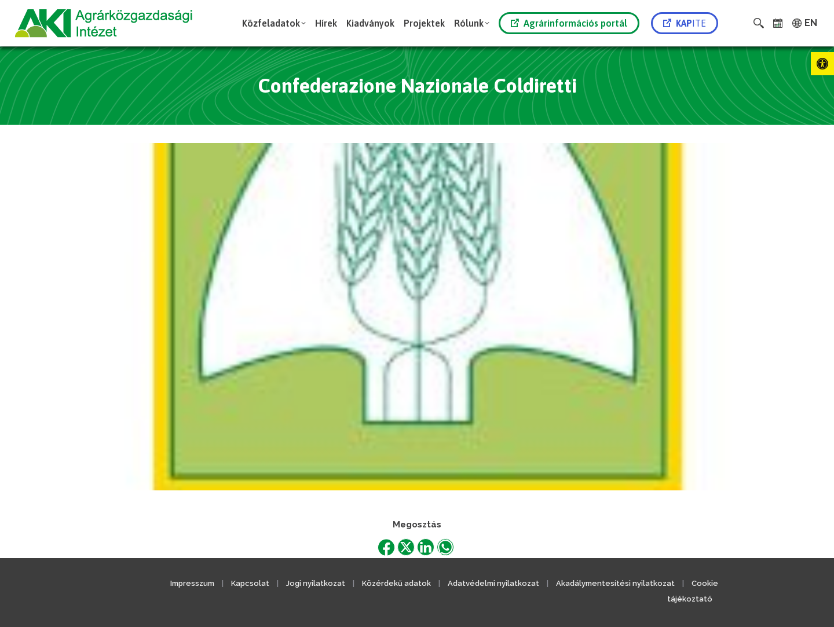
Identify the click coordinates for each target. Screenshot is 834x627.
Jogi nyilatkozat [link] (315, 583)
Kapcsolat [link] (250, 583)
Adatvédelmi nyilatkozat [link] (493, 583)
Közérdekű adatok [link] (396, 583)
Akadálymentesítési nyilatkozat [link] (615, 583)
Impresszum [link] (192, 583)
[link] (822, 63)
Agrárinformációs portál (569, 23)
